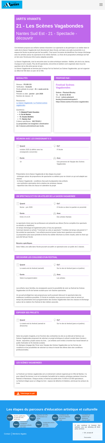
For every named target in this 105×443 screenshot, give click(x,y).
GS (30, 84)
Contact (7, 434)
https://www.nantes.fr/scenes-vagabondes (72, 102)
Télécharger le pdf (27, 393)
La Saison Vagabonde (24, 103)
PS (25, 84)
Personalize (87, 437)
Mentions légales (19, 434)
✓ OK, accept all (87, 433)
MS (27, 84)
